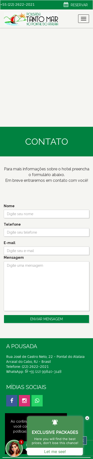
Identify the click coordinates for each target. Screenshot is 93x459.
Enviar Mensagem (46, 319)
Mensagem (14, 258)
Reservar (75, 5)
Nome (9, 206)
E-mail (9, 243)
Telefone (12, 224)
